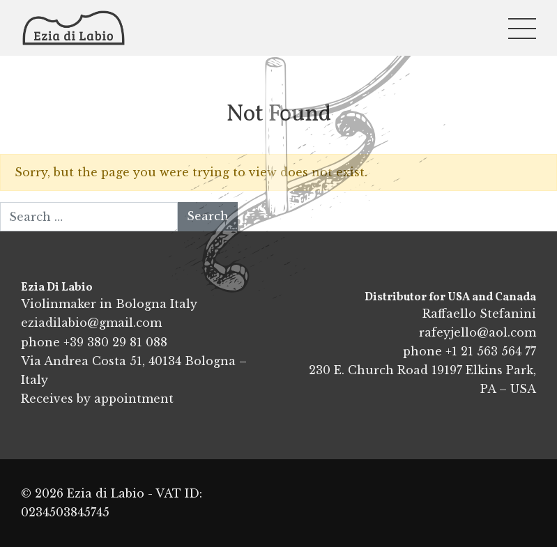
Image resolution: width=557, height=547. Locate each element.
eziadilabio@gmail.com (91, 323)
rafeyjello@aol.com (477, 332)
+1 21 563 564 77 (490, 351)
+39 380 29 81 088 (115, 342)
